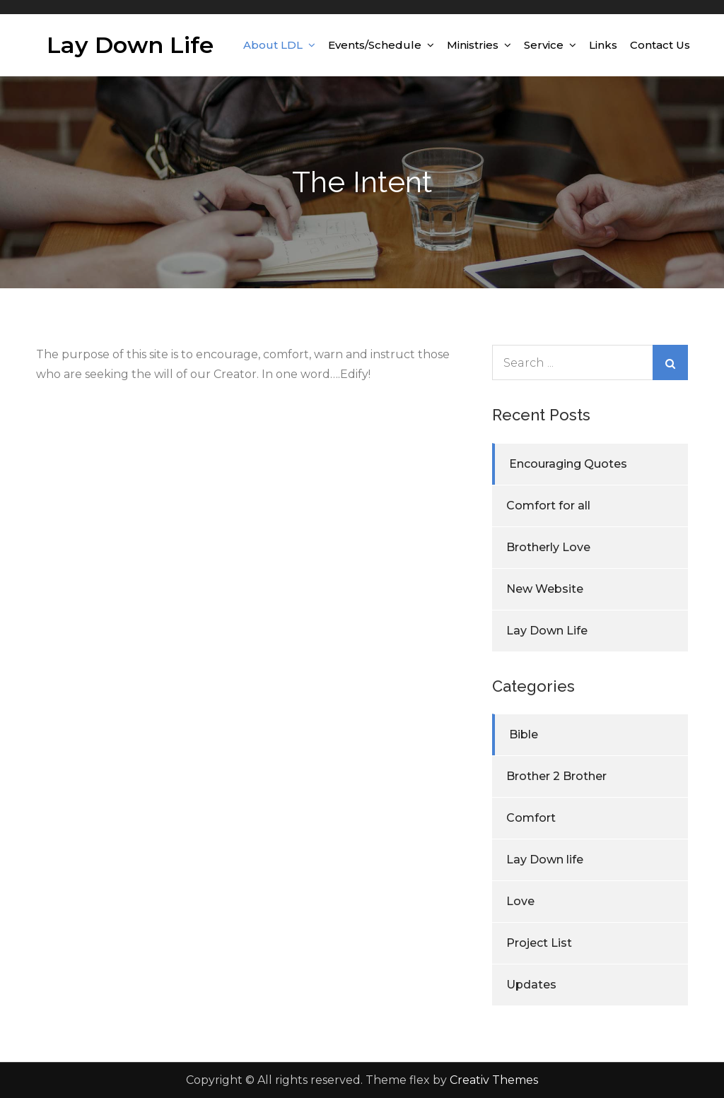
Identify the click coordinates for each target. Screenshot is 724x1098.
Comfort (531, 818)
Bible (523, 734)
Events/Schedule (374, 45)
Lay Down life (544, 859)
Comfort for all (548, 505)
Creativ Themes (494, 1080)
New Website (544, 589)
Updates (531, 984)
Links (603, 45)
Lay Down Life (130, 45)
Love (520, 901)
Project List (539, 943)
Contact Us (660, 45)
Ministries (472, 45)
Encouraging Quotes (568, 464)
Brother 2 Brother (556, 776)
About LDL (273, 45)
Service (544, 45)
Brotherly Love (548, 547)
